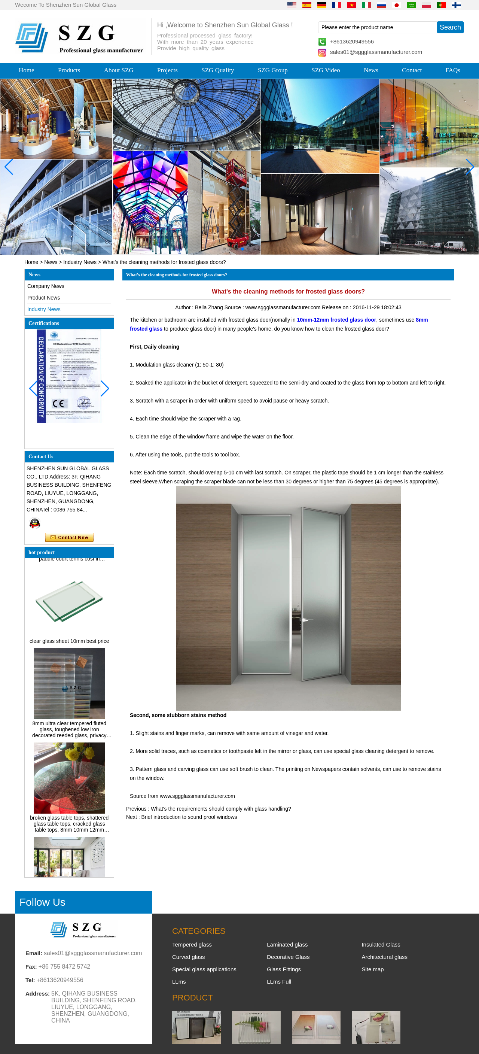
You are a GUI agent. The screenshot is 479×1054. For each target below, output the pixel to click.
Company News (45, 286)
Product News (43, 298)
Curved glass (188, 957)
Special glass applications (204, 969)
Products (69, 70)
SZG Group (273, 70)
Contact (412, 70)
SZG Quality (217, 70)
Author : (185, 307)
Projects (167, 70)
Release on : (337, 307)
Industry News (80, 262)
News (371, 70)
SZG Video (325, 70)
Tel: (30, 980)
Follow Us (42, 902)
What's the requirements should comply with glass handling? (221, 809)
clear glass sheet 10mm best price (69, 643)
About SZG (119, 70)
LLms (179, 981)
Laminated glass (287, 944)
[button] (224, 248)
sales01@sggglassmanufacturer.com (376, 52)
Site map (372, 969)
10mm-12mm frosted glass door (336, 320)
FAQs (453, 70)
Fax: (31, 966)
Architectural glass (384, 957)
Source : (235, 307)
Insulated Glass (380, 944)
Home (26, 70)
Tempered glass (192, 944)
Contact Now (69, 538)
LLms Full (279, 981)
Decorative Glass (288, 957)
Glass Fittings (284, 969)
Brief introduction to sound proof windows (189, 817)
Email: (33, 953)
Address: (37, 993)
